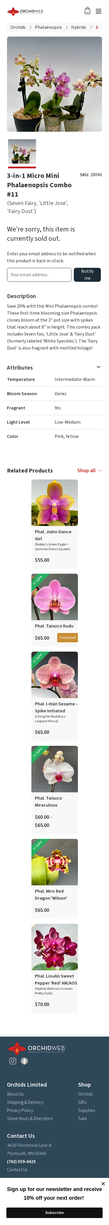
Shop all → (89, 470)
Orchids (18, 27)
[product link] (54, 524)
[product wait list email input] (39, 275)
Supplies (86, 1110)
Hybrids (78, 27)
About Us (15, 1094)
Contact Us (17, 1170)
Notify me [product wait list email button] (87, 274)
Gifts (82, 1102)
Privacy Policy (20, 1110)
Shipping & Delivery (25, 1102)
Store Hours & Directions (30, 1118)
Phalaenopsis (48, 27)
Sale (82, 1118)
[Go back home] (47, 11)
